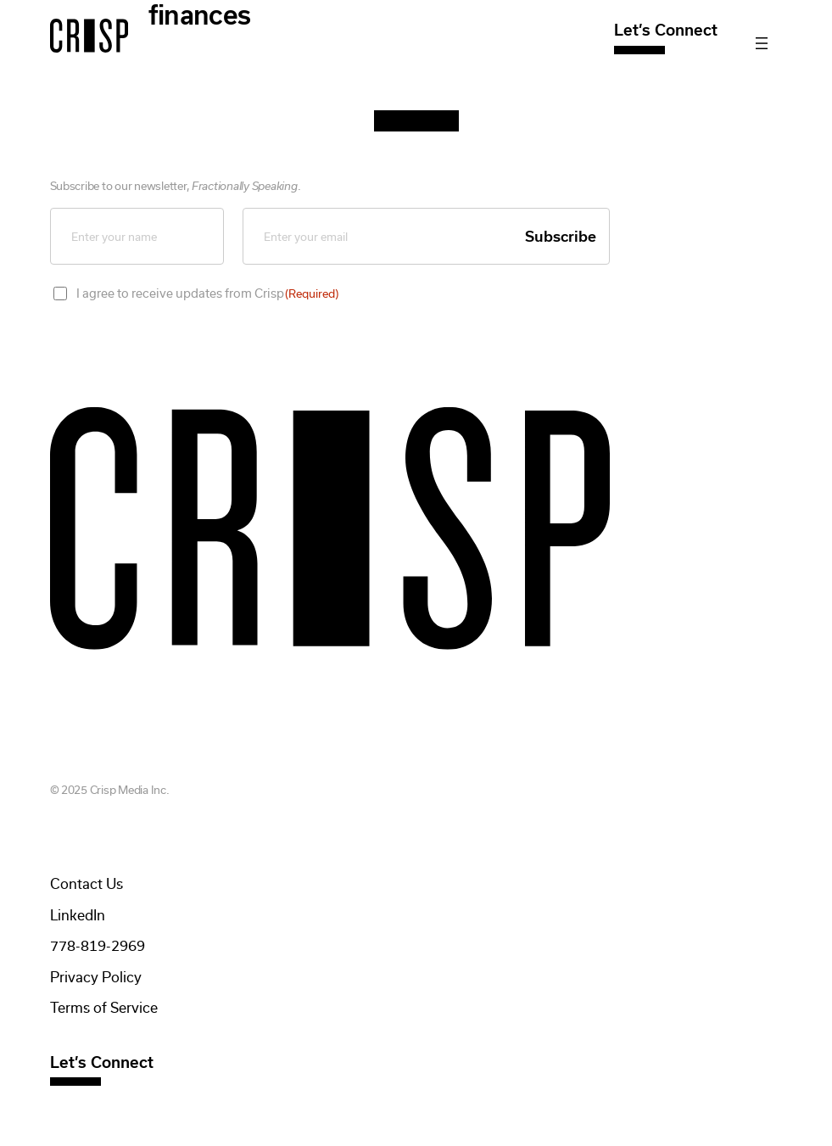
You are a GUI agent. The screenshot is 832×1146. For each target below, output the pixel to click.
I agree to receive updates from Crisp (207, 293)
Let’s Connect (666, 30)
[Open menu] (761, 43)
